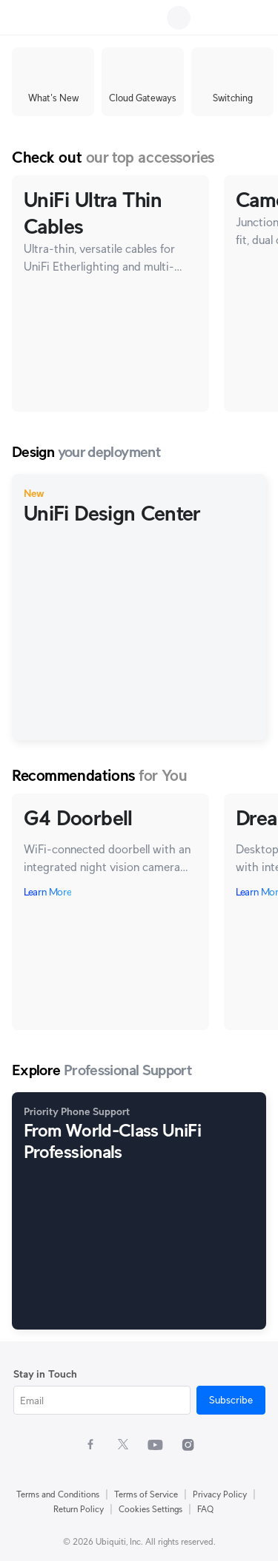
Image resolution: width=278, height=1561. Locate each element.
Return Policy (78, 1509)
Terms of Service (146, 1494)
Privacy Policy (220, 1494)
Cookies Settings (150, 1509)
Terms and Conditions (57, 1494)
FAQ (205, 1509)
